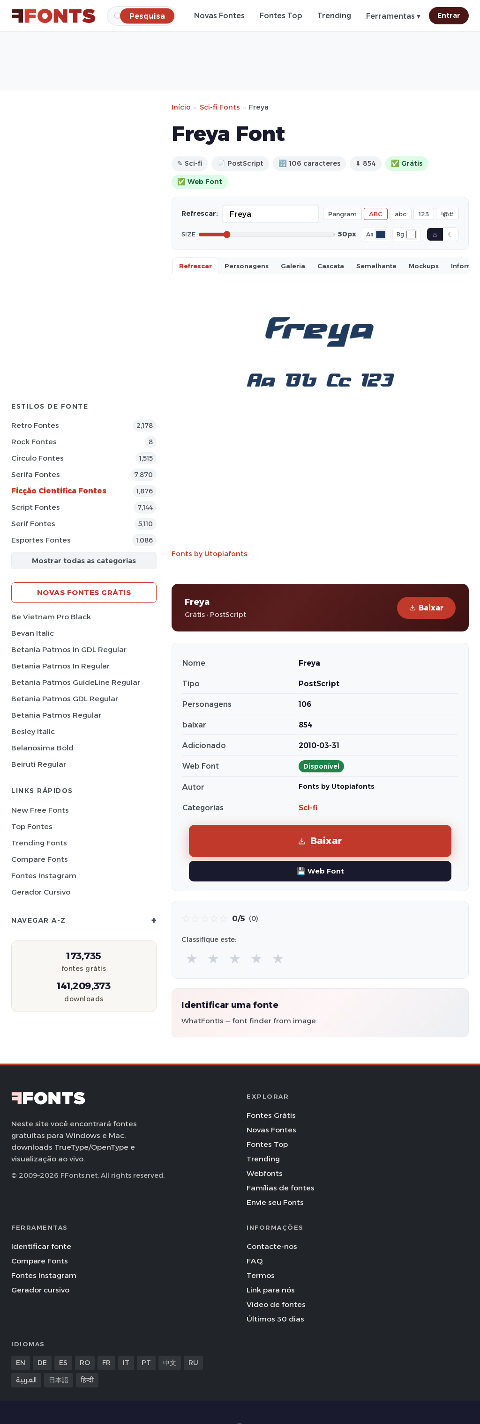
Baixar (426, 607)
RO (85, 1362)
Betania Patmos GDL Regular (64, 698)
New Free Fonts (40, 810)
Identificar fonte (41, 1246)
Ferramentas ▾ (393, 16)
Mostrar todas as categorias (84, 560)
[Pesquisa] (147, 15)
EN (20, 1362)
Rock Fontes (34, 441)
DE (42, 1362)
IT (126, 1362)
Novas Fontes (219, 15)
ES (63, 1362)
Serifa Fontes (35, 474)
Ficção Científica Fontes (58, 490)
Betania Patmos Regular (56, 715)
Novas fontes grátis (84, 592)
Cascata (330, 266)
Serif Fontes (33, 523)
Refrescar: (199, 213)
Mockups (424, 266)
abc (400, 214)
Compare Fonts (39, 859)
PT (146, 1362)
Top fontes (31, 826)
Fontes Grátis (271, 1115)
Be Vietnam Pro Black (51, 616)
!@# (447, 214)
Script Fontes (35, 507)
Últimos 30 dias (275, 1318)
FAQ (254, 1260)
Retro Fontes (35, 425)
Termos (261, 1275)
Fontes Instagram (43, 875)
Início (181, 107)
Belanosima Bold (42, 747)
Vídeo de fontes (276, 1304)
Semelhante (376, 266)
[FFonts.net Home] (53, 15)
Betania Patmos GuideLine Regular (75, 682)
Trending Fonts (39, 842)
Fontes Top (281, 15)
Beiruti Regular (38, 764)
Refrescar (195, 266)
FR (106, 1362)
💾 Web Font (320, 870)
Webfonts (265, 1173)
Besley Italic (33, 731)
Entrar (448, 15)
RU (193, 1362)
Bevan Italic (32, 633)
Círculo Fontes (37, 458)
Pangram (342, 214)
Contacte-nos (272, 1246)
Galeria (293, 266)
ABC (375, 214)
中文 (169, 1362)
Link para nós (271, 1289)
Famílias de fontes (281, 1187)
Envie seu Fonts (275, 1202)
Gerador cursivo (40, 892)
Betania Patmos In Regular (60, 665)
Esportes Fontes (41, 540)
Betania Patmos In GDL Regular (69, 649)
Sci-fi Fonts (220, 107)
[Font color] (380, 234)
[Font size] (266, 234)
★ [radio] (192, 958)
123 (424, 214)
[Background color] (411, 234)
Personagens (247, 266)
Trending (334, 15)
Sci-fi (308, 807)
